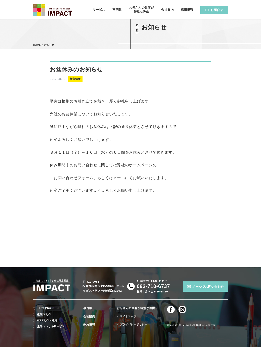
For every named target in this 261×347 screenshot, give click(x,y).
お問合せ (216, 10)
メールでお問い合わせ (208, 286)
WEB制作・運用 (47, 320)
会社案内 (89, 316)
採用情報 (89, 324)
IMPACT (186, 325)
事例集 (87, 308)
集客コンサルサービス (51, 326)
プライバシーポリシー (133, 324)
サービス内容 (42, 308)
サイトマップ (128, 316)
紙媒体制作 (44, 314)
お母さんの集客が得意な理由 (136, 308)
